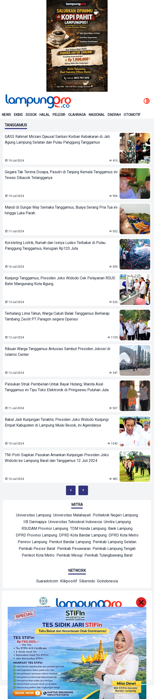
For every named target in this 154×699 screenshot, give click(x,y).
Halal (44, 115)
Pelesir (59, 115)
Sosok (31, 115)
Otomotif (132, 115)
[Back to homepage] (38, 101)
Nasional (97, 115)
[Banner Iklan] (77, 46)
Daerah (114, 115)
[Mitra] (33, 515)
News (6, 115)
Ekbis (18, 115)
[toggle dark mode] (146, 101)
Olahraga (77, 115)
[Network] (47, 581)
